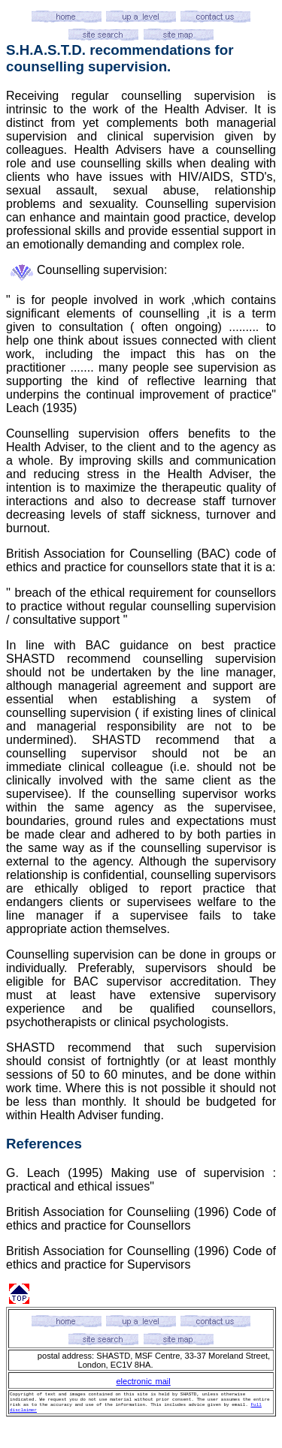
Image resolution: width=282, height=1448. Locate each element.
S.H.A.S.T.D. (46, 50)
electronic (134, 1381)
